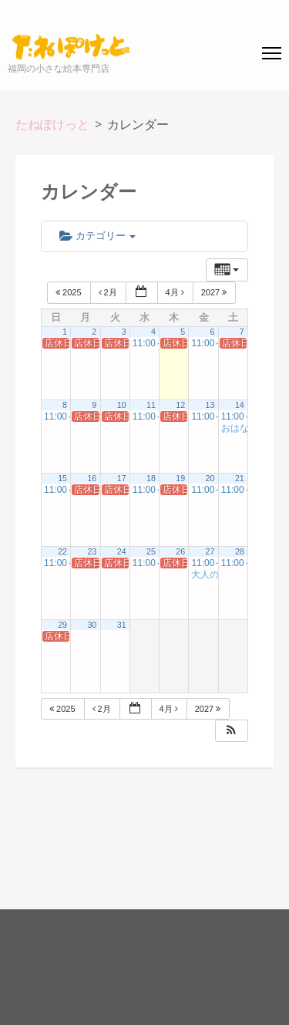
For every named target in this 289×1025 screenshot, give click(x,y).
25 (151, 551)
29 (62, 624)
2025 (69, 292)
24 (121, 551)
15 (62, 478)
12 (180, 405)
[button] (231, 730)
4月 (176, 292)
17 (121, 478)
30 (91, 624)
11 (151, 405)
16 (91, 478)
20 (210, 478)
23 (91, 551)
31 (121, 624)
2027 (215, 292)
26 (180, 551)
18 (151, 478)
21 (239, 478)
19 (180, 478)
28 (239, 551)
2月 (109, 292)
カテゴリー (97, 235)
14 (239, 405)
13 (210, 405)
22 (62, 551)
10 (121, 405)
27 (210, 551)
